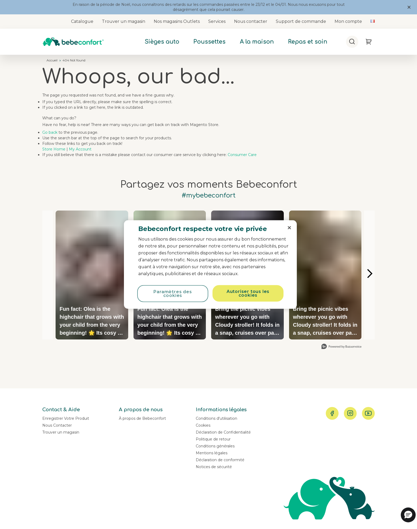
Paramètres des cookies (172, 293)
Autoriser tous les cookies (248, 293)
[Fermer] (289, 228)
